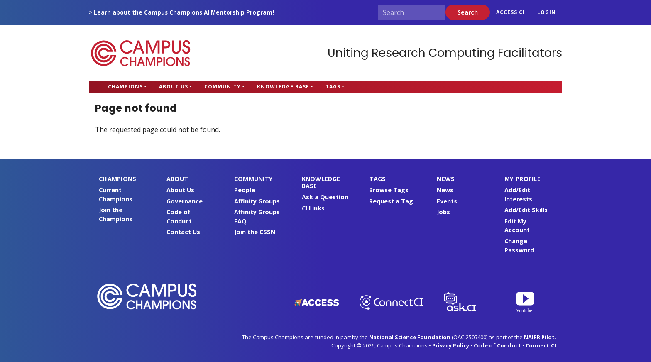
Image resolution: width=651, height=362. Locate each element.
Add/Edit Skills (526, 210)
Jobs (443, 212)
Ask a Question (325, 197)
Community (222, 86)
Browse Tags (389, 190)
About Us (173, 86)
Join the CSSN (254, 232)
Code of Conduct (497, 345)
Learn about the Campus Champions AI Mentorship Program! (184, 12)
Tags (333, 86)
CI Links (313, 208)
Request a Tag (391, 201)
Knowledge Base (283, 86)
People (244, 190)
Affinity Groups (257, 201)
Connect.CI (541, 345)
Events (447, 201)
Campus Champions (141, 53)
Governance (184, 201)
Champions (125, 86)
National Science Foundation (409, 337)
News (445, 190)
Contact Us (183, 232)
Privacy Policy (450, 345)
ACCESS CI (510, 12)
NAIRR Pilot (539, 337)
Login (546, 12)
